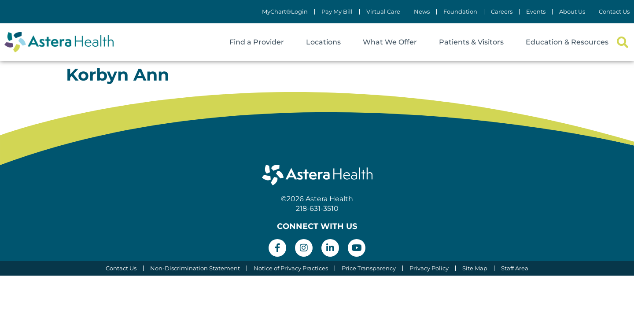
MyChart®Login (285, 12)
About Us (572, 12)
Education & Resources (567, 42)
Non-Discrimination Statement (195, 268)
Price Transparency (369, 268)
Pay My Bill (337, 12)
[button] (622, 42)
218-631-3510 (317, 208)
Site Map (474, 268)
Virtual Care (383, 12)
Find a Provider (256, 42)
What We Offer (390, 42)
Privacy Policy (429, 268)
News (422, 12)
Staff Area (514, 268)
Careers (501, 12)
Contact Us (614, 12)
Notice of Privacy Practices (291, 268)
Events (536, 12)
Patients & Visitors (471, 42)
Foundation (460, 12)
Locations (323, 42)
